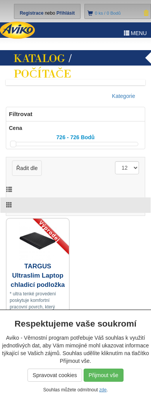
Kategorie (123, 96)
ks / (108, 13)
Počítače (42, 74)
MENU (135, 33)
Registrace (31, 13)
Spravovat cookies (55, 375)
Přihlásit (66, 13)
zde (102, 390)
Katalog (39, 58)
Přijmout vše (103, 375)
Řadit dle (27, 168)
